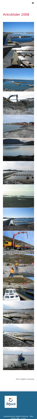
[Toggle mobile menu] (33, 3)
